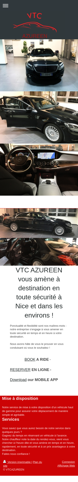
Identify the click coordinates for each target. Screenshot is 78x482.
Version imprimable (17, 462)
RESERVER (20, 370)
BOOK (30, 359)
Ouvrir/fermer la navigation (39, 5)
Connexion (68, 461)
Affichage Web (66, 465)
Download (18, 380)
